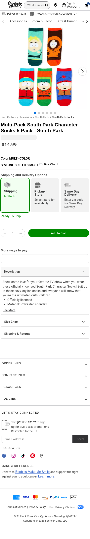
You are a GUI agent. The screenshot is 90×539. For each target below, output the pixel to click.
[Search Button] (46, 5)
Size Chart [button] (48, 164)
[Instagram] (13, 456)
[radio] (15, 195)
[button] (45, 67)
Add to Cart (58, 233)
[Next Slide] (82, 71)
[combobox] (37, 5)
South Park (42, 117)
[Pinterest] (32, 456)
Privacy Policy (37, 507)
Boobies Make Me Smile (32, 471)
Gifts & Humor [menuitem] (67, 21)
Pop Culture (9, 117)
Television (26, 117)
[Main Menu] (3, 5)
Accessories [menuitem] (18, 21)
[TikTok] (23, 456)
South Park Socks (63, 117)
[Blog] (42, 456)
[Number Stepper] (13, 233)
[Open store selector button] (53, 13)
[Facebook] (4, 456)
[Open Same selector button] (14, 13)
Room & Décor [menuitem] (42, 21)
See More (9, 310)
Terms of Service (16, 507)
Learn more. (46, 476)
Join (80, 439)
